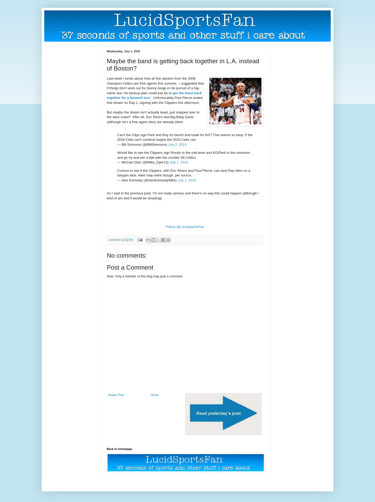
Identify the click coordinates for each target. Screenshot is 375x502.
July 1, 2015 (179, 162)
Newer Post (116, 395)
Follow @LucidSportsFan (185, 227)
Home (155, 395)
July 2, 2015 (177, 145)
